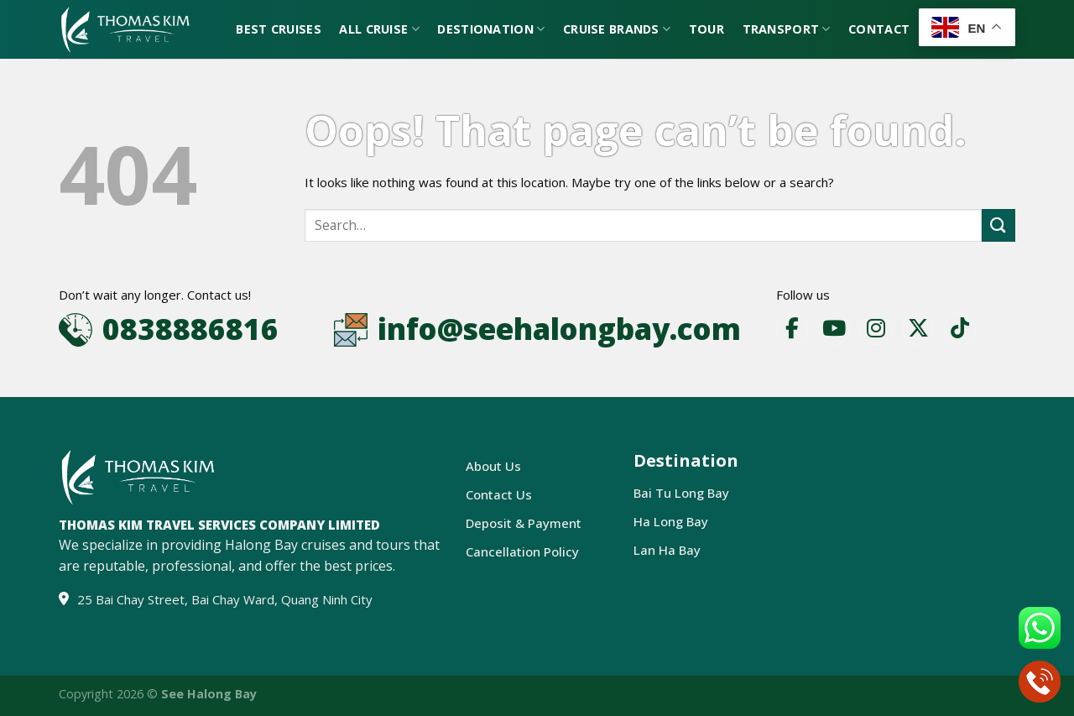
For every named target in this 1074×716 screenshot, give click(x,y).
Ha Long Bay (670, 521)
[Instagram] (876, 329)
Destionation (491, 29)
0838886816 (190, 328)
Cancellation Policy (522, 551)
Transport (787, 29)
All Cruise (379, 29)
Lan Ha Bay (667, 549)
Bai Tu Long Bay (681, 492)
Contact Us (499, 494)
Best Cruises (278, 29)
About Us (493, 465)
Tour (706, 29)
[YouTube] (834, 329)
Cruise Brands (616, 29)
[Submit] (998, 225)
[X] (918, 329)
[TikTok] (960, 329)
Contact (879, 29)
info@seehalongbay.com (559, 328)
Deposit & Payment (523, 523)
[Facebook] (792, 329)
